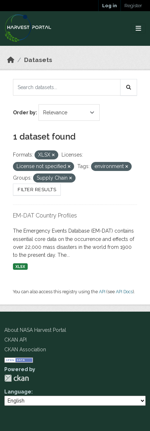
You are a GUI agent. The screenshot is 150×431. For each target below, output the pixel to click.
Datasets (38, 59)
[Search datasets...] (67, 87)
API (102, 291)
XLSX (20, 266)
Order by (24, 112)
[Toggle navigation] (138, 28)
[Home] (10, 59)
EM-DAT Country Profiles (45, 215)
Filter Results (37, 189)
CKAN (16, 378)
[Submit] (128, 87)
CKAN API (15, 340)
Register (133, 5)
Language (17, 392)
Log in (109, 5)
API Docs (124, 291)
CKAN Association (25, 349)
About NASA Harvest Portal (35, 330)
